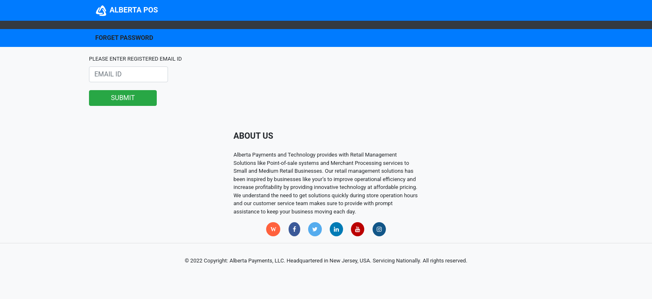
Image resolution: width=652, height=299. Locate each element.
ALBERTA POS (126, 9)
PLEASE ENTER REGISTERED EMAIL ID (135, 59)
